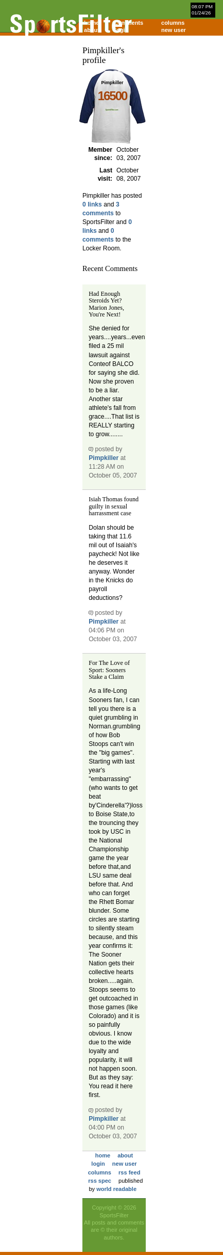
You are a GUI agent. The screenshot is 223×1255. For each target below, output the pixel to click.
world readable (116, 1189)
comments (129, 23)
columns (172, 23)
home (102, 1155)
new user (173, 30)
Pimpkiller (103, 458)
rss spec (99, 1181)
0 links (92, 204)
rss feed (129, 1172)
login (121, 30)
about (125, 1155)
